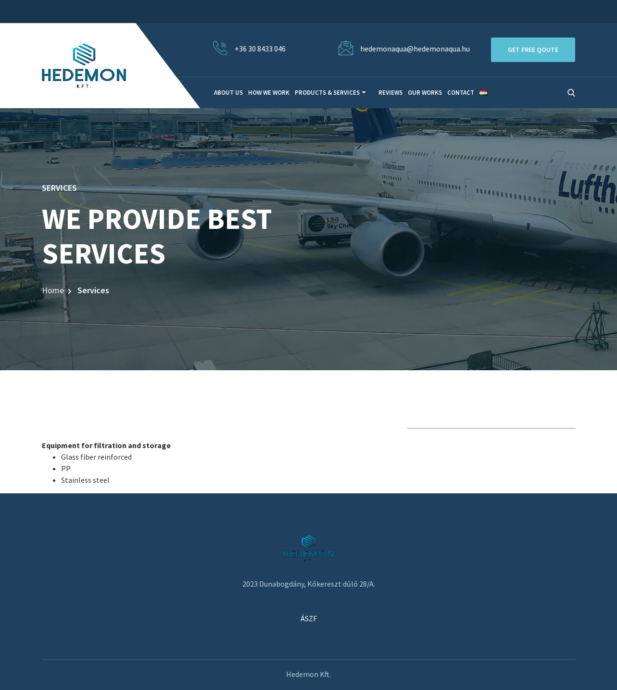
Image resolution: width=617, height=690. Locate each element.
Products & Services (327, 92)
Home (53, 290)
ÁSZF (309, 618)
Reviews (390, 92)
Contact (460, 92)
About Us (228, 92)
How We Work (269, 92)
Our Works (425, 92)
